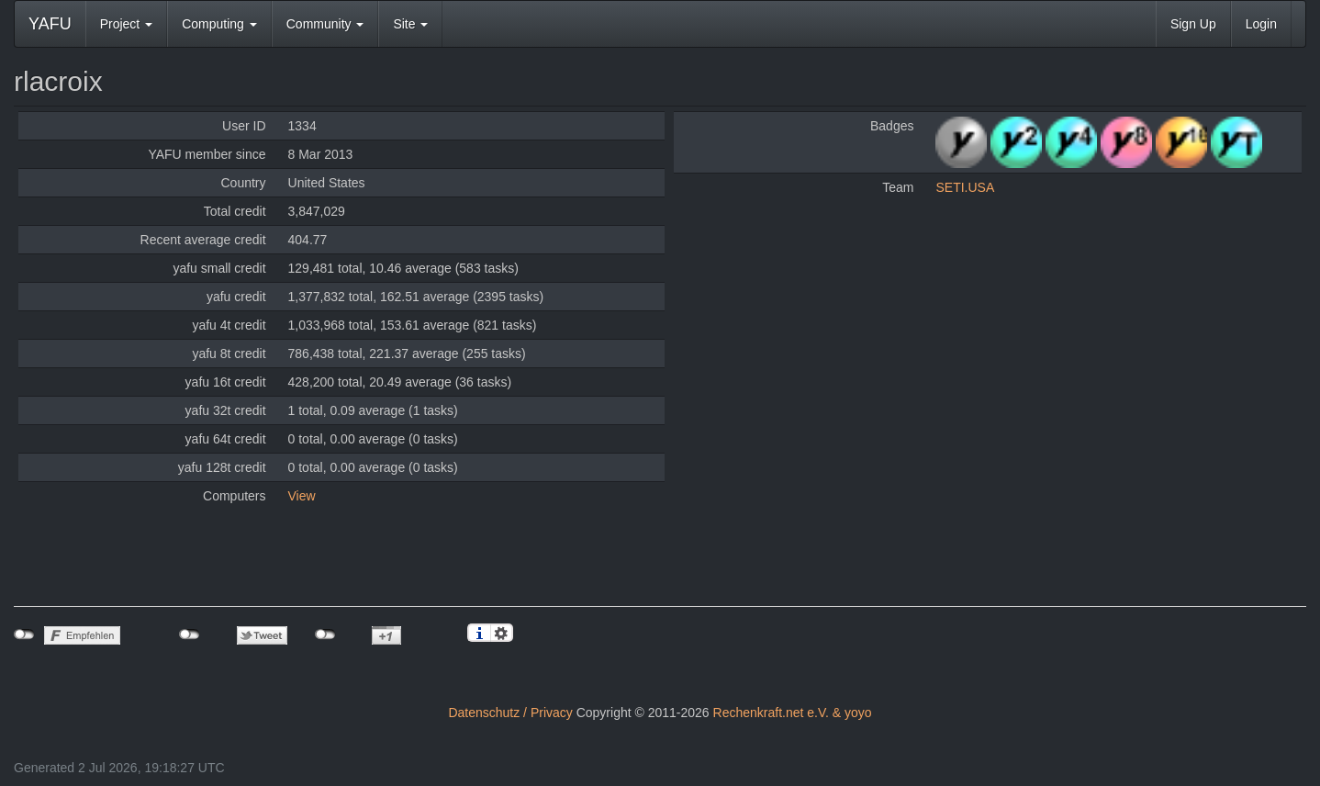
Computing (219, 24)
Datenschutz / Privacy (510, 712)
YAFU (50, 24)
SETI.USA (964, 187)
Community (325, 24)
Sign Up (1193, 24)
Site (410, 24)
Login (1261, 24)
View (302, 495)
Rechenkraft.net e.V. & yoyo (792, 712)
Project (126, 24)
